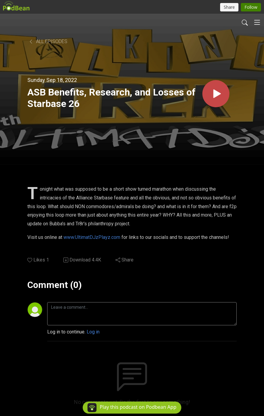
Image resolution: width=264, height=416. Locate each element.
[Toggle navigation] (257, 22)
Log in (93, 332)
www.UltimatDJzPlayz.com (91, 237)
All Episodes (48, 41)
